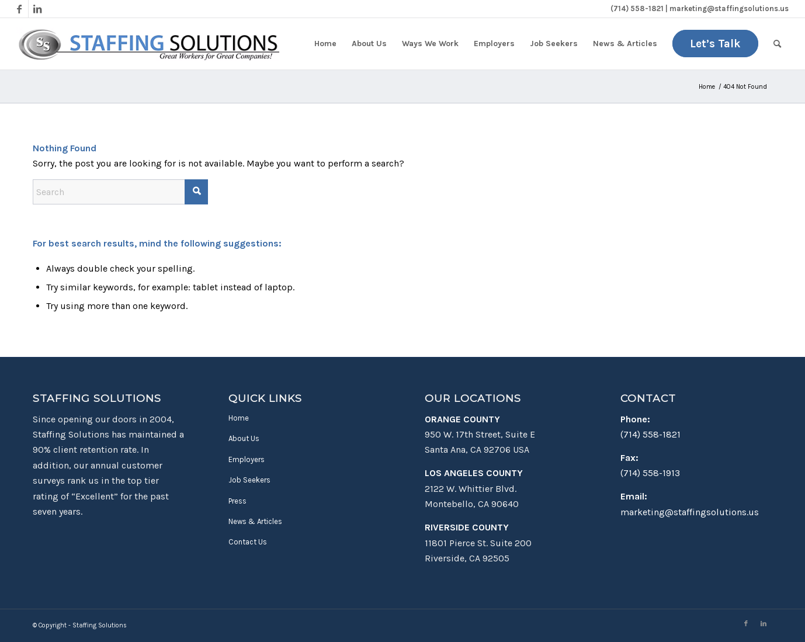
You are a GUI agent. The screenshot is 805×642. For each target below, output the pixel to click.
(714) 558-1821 (650, 434)
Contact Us (247, 541)
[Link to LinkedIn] (37, 9)
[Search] (777, 44)
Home (238, 418)
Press (237, 501)
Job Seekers (249, 480)
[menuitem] (325, 44)
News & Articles (255, 521)
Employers (246, 459)
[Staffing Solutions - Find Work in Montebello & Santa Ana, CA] (148, 44)
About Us (243, 438)
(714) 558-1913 (650, 472)
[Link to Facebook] (19, 9)
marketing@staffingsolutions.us (689, 512)
